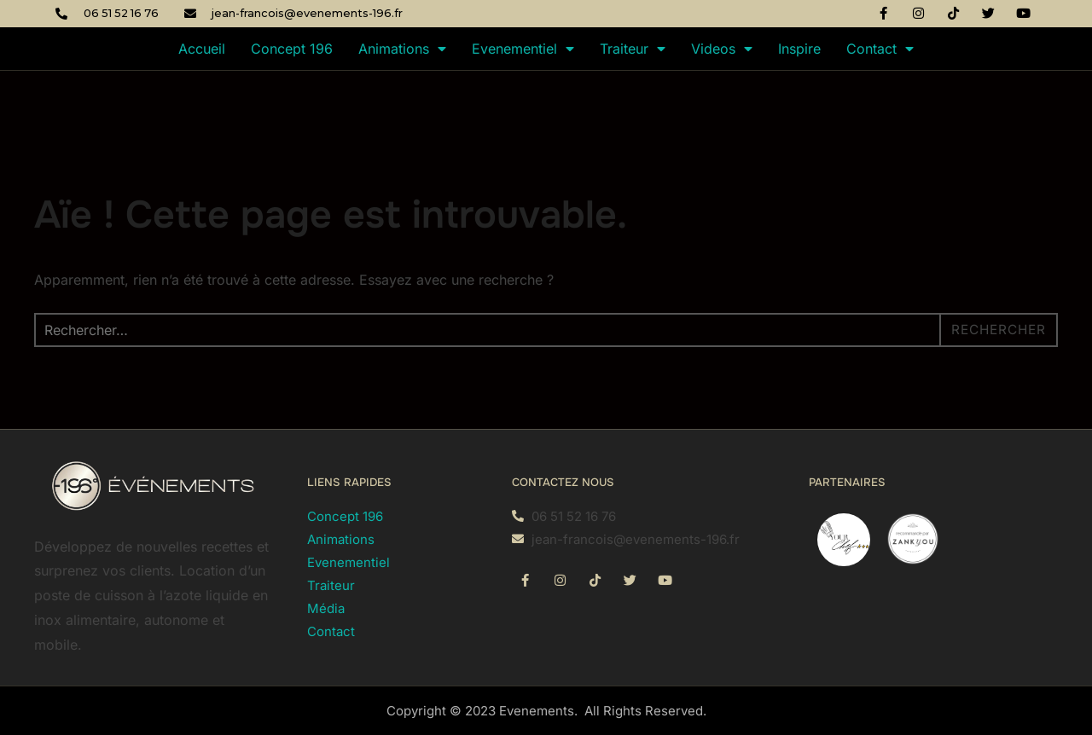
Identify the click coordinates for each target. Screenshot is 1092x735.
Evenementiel (523, 48)
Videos (721, 48)
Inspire (799, 48)
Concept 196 (292, 48)
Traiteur (632, 48)
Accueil (201, 48)
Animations (402, 48)
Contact (880, 48)
